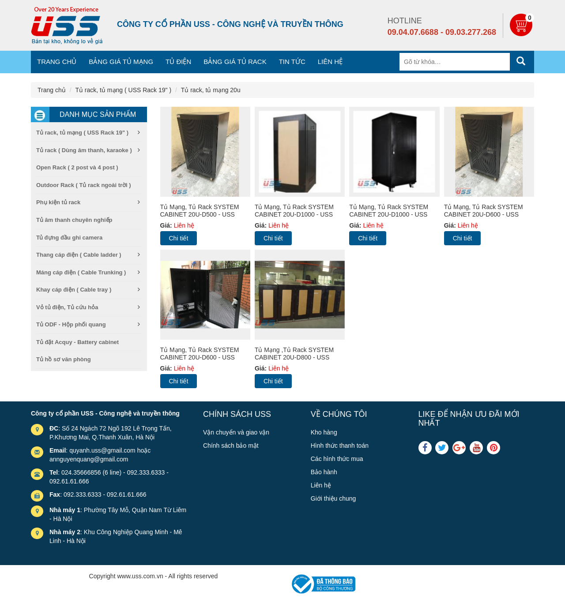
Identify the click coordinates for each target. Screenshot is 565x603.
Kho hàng (324, 432)
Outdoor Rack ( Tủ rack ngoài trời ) (83, 185)
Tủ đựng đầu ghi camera (69, 237)
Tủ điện (178, 61)
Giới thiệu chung (333, 498)
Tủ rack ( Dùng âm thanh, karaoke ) (84, 150)
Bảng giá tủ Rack (234, 61)
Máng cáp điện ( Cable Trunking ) (81, 272)
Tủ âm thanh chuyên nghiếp (74, 220)
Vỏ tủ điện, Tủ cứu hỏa (67, 307)
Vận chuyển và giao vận (236, 432)
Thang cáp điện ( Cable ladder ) (78, 254)
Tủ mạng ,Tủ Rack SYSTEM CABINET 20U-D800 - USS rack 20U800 (294, 357)
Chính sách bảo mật (231, 445)
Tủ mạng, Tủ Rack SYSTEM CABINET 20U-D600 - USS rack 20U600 (483, 214)
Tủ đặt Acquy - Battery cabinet (77, 342)
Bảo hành (324, 472)
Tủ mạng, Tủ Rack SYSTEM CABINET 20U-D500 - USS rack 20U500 (199, 214)
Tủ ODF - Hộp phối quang (71, 324)
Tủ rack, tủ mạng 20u (211, 90)
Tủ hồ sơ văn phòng (63, 359)
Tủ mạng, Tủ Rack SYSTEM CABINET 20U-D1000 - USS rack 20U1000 (294, 214)
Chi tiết (178, 238)
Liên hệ (330, 61)
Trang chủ (56, 61)
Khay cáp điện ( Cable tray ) (73, 289)
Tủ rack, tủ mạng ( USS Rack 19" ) (123, 90)
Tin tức (292, 61)
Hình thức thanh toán (340, 445)
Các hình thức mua (337, 458)
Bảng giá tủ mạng (121, 61)
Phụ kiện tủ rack (58, 202)
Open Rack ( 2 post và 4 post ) (77, 167)
